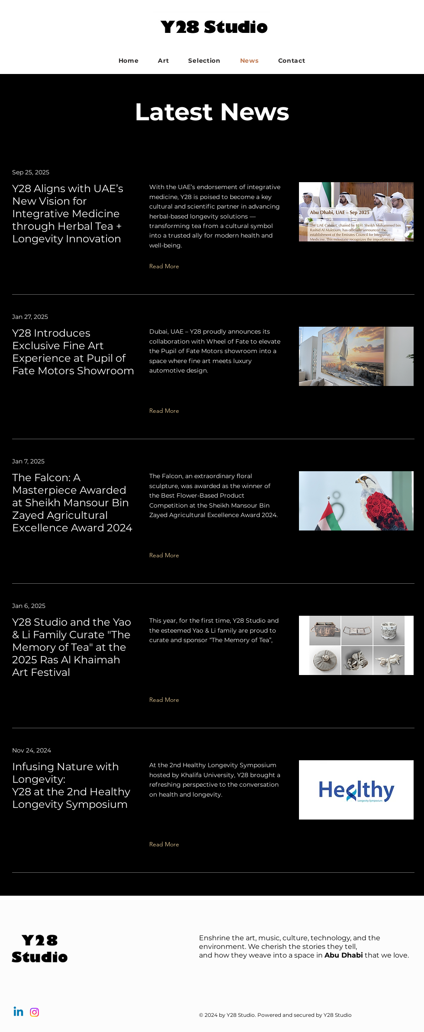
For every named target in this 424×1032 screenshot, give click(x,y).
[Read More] (215, 266)
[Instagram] (34, 1012)
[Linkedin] (18, 1012)
